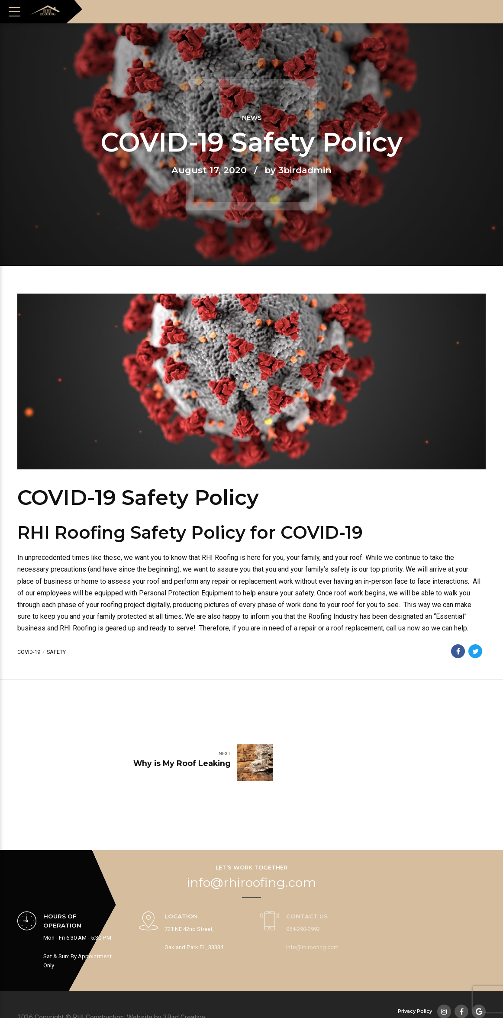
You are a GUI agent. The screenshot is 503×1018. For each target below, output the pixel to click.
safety (56, 652)
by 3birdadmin (298, 170)
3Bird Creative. (185, 984)
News (251, 118)
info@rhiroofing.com (251, 839)
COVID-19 (29, 652)
